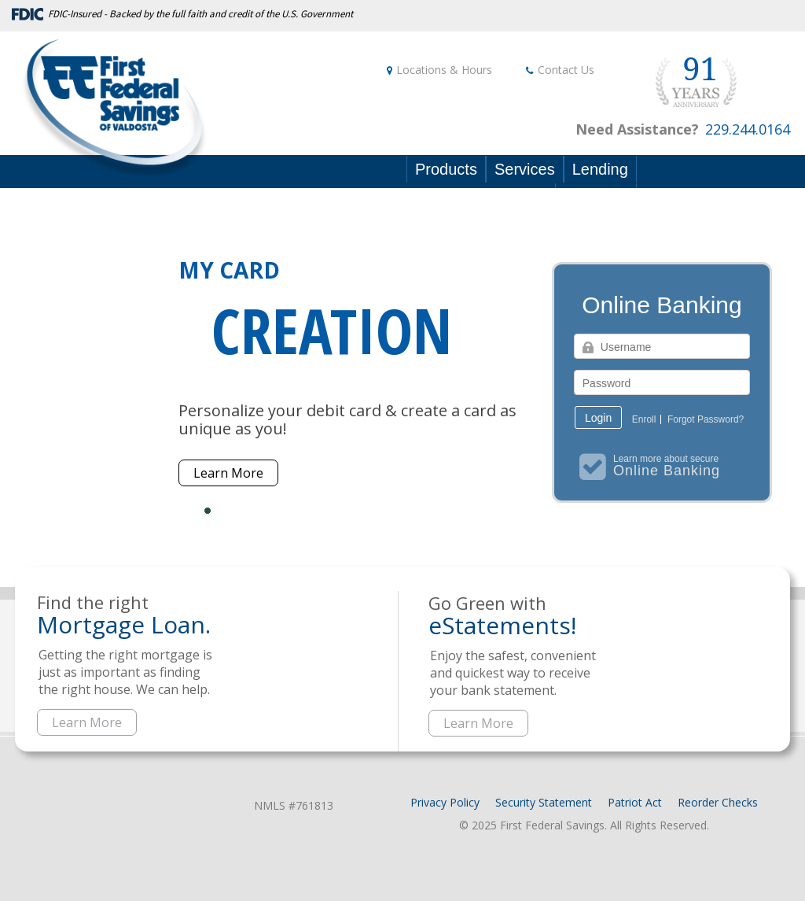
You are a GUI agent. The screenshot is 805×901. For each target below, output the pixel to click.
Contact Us (566, 69)
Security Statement (543, 802)
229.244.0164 (747, 129)
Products (446, 169)
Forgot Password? (705, 419)
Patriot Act (635, 802)
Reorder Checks (718, 802)
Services (524, 169)
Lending (600, 169)
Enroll (644, 419)
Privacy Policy (445, 802)
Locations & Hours (444, 69)
